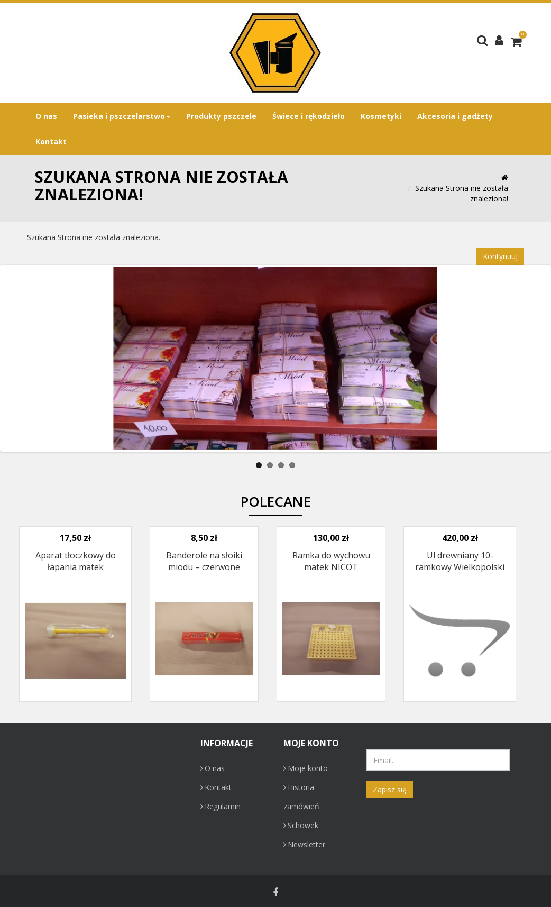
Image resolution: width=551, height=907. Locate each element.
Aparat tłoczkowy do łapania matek (75, 561)
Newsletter (304, 844)
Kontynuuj (500, 256)
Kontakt (216, 787)
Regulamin (220, 806)
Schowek (300, 825)
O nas (212, 768)
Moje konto (305, 768)
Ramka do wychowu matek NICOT (331, 561)
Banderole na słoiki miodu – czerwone (204, 561)
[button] (499, 40)
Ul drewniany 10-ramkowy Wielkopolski (459, 561)
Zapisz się (390, 789)
